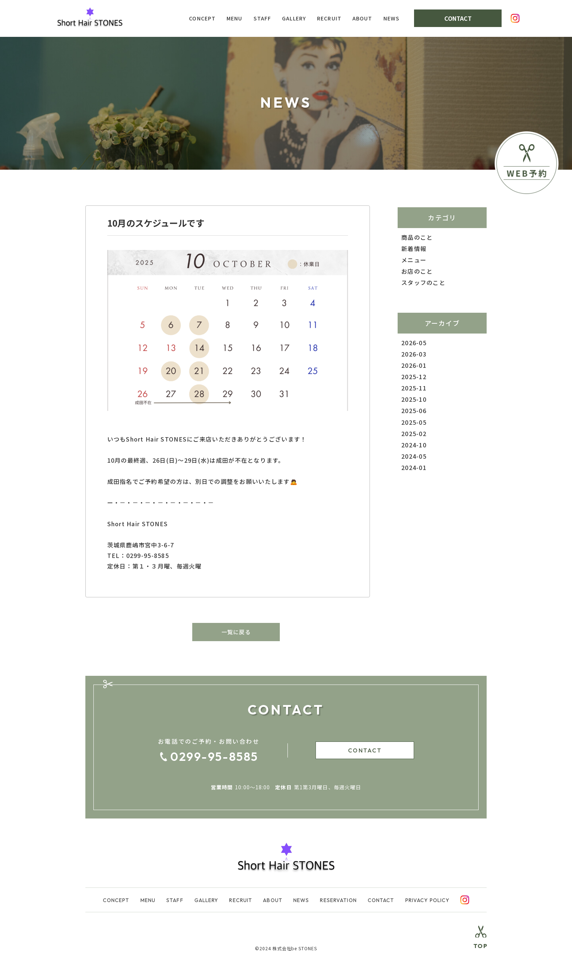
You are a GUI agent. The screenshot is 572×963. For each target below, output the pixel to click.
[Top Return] (480, 943)
